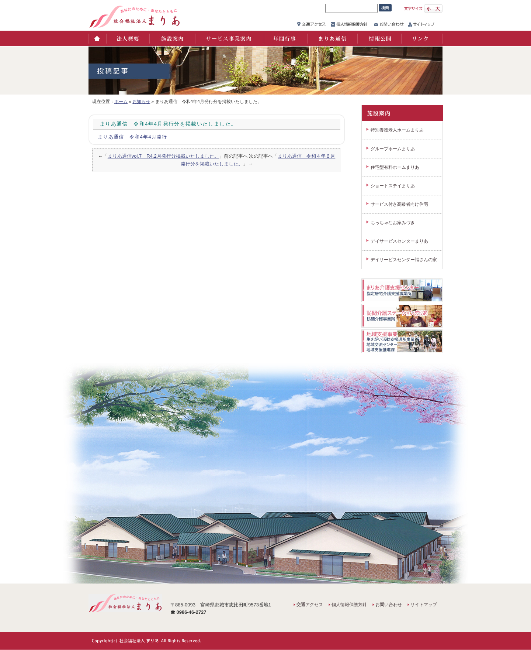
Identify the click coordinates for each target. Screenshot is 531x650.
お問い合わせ (388, 604)
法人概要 (127, 38)
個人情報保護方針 (349, 604)
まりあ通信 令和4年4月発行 (132, 137)
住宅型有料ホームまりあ (395, 167)
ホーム (97, 38)
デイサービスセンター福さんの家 (404, 259)
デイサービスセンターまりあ (399, 241)
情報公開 (379, 38)
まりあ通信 (332, 38)
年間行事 (285, 38)
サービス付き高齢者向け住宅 (399, 204)
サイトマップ (423, 604)
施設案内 (172, 38)
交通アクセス (309, 604)
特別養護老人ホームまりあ (397, 130)
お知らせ (141, 101)
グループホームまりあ (393, 148)
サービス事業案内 (229, 38)
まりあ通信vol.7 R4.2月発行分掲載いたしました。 (163, 156)
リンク (421, 38)
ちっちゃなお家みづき (393, 222)
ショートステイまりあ (393, 185)
